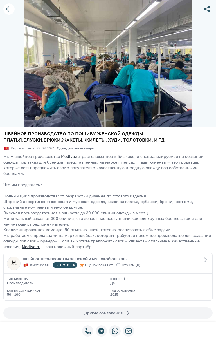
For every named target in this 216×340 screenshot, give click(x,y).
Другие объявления (108, 313)
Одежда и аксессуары (75, 148)
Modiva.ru (70, 156)
